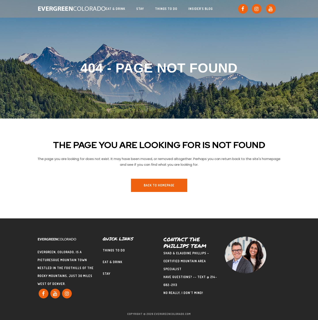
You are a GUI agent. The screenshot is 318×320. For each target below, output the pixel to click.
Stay (106, 273)
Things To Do (114, 250)
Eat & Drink (112, 262)
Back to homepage (159, 185)
